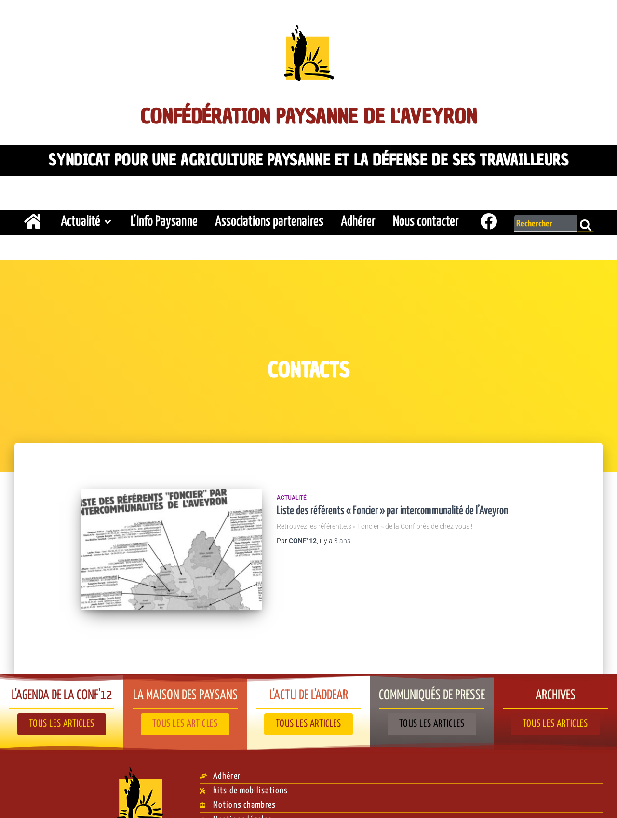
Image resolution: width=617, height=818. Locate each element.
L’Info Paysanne (164, 217)
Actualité (87, 217)
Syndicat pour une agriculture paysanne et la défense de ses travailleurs (308, 158)
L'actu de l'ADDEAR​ (309, 675)
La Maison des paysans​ (185, 675)
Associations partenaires (269, 217)
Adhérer (358, 217)
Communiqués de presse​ (432, 675)
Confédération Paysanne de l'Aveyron (309, 114)
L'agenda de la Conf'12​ (61, 675)
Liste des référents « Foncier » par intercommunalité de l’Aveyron (392, 506)
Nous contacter (426, 217)
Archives (555, 675)
